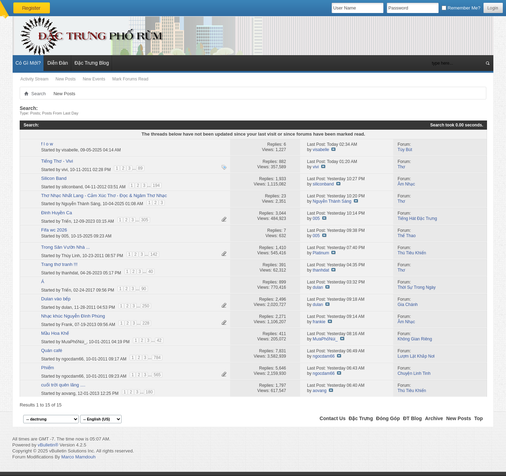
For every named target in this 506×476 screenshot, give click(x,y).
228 (145, 323)
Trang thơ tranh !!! (59, 264)
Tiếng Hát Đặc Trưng (417, 218)
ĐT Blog (412, 418)
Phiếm (47, 367)
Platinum (321, 252)
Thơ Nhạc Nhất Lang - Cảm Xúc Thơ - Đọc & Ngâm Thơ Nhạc (104, 195)
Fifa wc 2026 (54, 230)
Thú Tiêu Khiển (411, 252)
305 (144, 219)
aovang (68, 393)
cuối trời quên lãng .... (63, 384)
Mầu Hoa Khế (55, 333)
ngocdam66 (72, 358)
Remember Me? (461, 8)
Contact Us (333, 418)
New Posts (66, 79)
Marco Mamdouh (78, 456)
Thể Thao (406, 235)
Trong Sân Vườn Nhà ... (65, 247)
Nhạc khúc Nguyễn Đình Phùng (73, 316)
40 (150, 271)
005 (316, 218)
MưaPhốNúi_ (73, 341)
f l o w (47, 143)
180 (149, 392)
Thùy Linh (70, 255)
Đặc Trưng (361, 418)
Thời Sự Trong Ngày (416, 287)
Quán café (51, 350)
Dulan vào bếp (56, 298)
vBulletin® (48, 445)
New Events (94, 79)
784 (157, 357)
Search (38, 93)
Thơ (401, 166)
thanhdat (69, 272)
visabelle (69, 150)
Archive (434, 418)
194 (156, 185)
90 (143, 288)
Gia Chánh (407, 304)
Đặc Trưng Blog (91, 63)
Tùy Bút (404, 149)
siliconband (72, 186)
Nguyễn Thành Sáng (80, 203)
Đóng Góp (388, 418)
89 (140, 168)
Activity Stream (34, 79)
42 (159, 340)
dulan (318, 287)
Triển (66, 221)
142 (153, 254)
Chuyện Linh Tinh (413, 373)
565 (157, 374)
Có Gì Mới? (28, 63)
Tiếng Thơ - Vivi (57, 161)
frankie (319, 321)
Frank (66, 324)
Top (478, 418)
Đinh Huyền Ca (56, 212)
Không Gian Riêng (414, 339)
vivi (64, 169)
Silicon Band (53, 178)
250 (145, 306)
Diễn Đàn (57, 63)
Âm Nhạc (406, 184)
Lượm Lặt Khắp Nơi (415, 356)
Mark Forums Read (130, 79)
